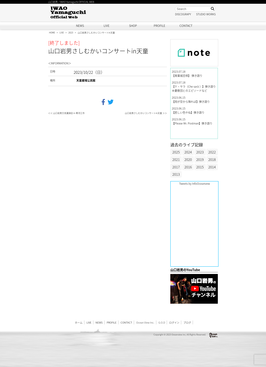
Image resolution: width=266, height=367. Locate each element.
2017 (176, 166)
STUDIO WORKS (206, 14)
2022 (212, 152)
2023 (70, 32)
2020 (188, 159)
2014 (212, 166)
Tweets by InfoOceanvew (194, 183)
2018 (212, 159)
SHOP (133, 25)
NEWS (80, 25)
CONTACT (185, 25)
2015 (200, 166)
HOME (52, 32)
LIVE (106, 25)
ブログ (187, 322)
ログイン (174, 322)
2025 (176, 152)
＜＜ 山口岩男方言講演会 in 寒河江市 (66, 113)
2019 (200, 159)
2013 (176, 174)
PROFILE (159, 25)
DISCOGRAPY (183, 14)
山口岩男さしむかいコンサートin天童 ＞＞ (146, 113)
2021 (176, 159)
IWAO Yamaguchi (68, 13)
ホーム (78, 322)
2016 (188, 166)
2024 (188, 152)
